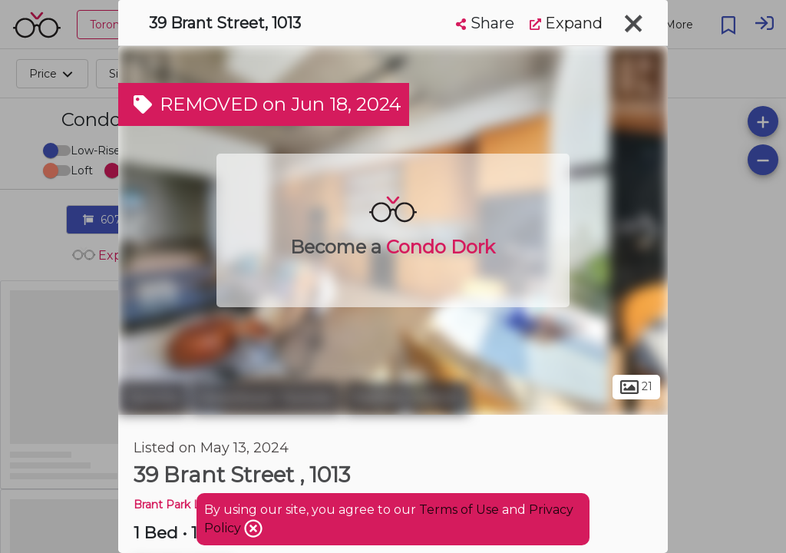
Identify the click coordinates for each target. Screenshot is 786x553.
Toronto (153, 397)
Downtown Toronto (266, 397)
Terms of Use (459, 509)
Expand (566, 23)
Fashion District (406, 397)
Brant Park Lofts (177, 505)
